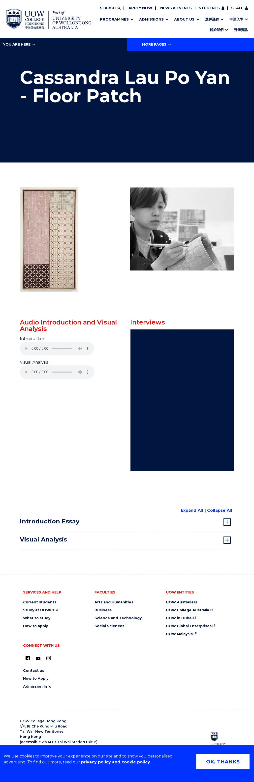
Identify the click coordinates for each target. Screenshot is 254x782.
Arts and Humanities (114, 602)
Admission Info (37, 686)
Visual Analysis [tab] (43, 539)
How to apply (35, 626)
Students (209, 8)
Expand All (192, 510)
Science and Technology (118, 618)
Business (103, 610)
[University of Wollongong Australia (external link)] (221, 740)
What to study (36, 618)
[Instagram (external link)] (48, 658)
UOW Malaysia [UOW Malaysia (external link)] (179, 634)
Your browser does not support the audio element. (57, 348)
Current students (39, 602)
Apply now (140, 8)
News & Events (176, 8)
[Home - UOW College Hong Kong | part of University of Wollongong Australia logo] (49, 19)
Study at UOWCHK (40, 610)
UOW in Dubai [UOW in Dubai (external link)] (179, 618)
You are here (19, 44)
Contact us (33, 671)
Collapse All (219, 510)
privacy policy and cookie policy (115, 762)
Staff (237, 8)
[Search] (110, 8)
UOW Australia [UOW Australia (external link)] (179, 602)
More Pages (156, 44)
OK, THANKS (223, 762)
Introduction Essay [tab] (49, 521)
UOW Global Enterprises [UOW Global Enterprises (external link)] (189, 626)
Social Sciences (109, 626)
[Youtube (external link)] (38, 659)
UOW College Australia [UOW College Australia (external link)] (187, 610)
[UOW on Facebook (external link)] (27, 658)
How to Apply (35, 678)
